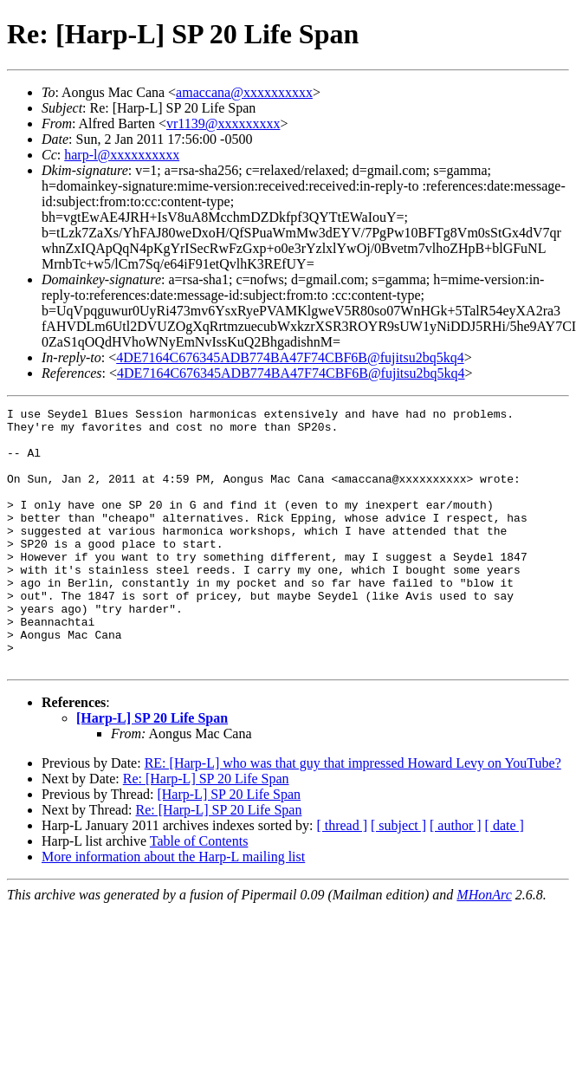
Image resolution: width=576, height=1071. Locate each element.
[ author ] (456, 877)
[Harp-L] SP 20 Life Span (152, 770)
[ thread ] (341, 877)
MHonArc (483, 946)
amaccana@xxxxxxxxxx (244, 92)
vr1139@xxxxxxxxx (223, 123)
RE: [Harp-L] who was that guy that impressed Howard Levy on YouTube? (353, 815)
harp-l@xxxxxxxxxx (121, 154)
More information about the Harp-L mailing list (173, 908)
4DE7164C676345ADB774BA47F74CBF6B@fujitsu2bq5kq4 (289, 357)
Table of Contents (199, 893)
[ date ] (504, 877)
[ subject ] (398, 877)
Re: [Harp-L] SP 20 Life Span (206, 830)
